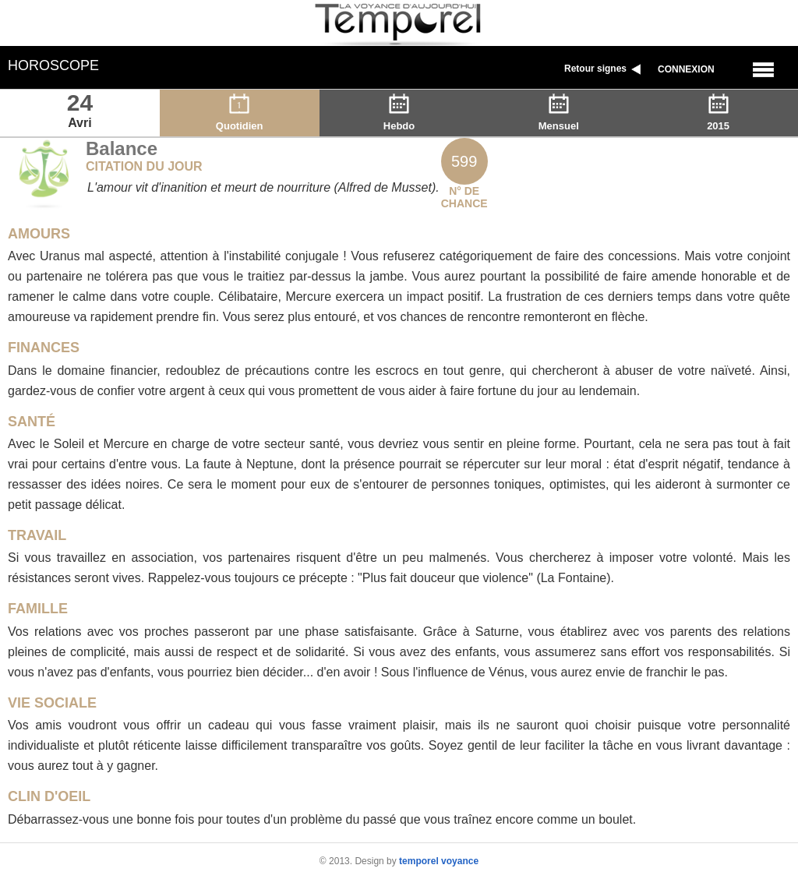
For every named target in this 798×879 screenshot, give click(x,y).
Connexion (686, 69)
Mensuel (558, 120)
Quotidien (239, 120)
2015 (718, 120)
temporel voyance (438, 861)
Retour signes (604, 68)
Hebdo (399, 120)
